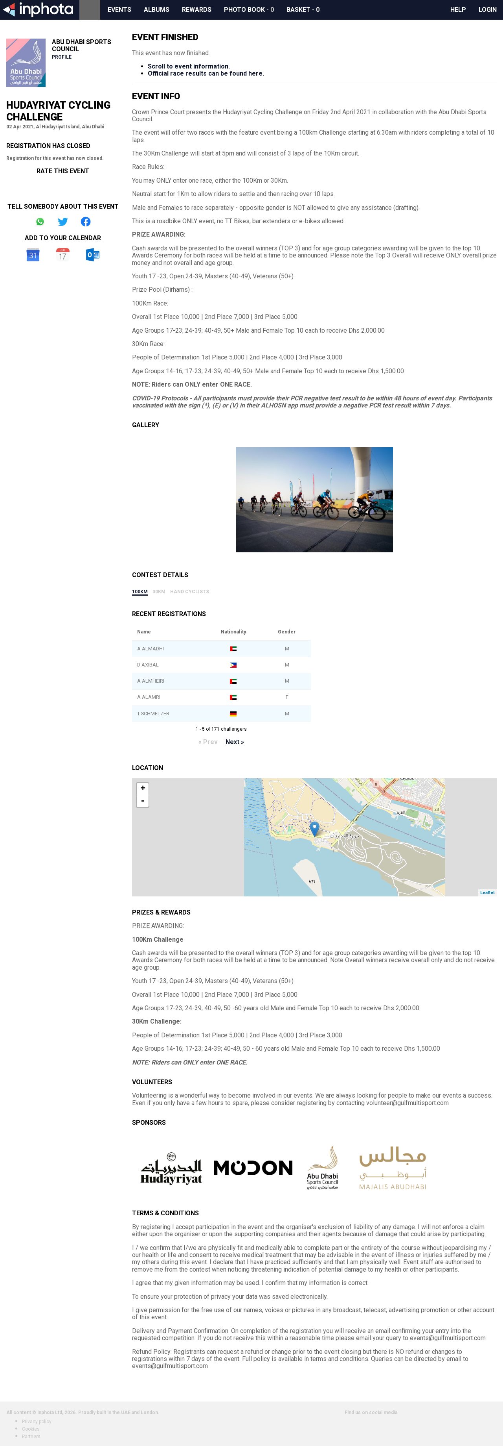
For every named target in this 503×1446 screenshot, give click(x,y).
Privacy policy (36, 1421)
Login (488, 9)
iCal (63, 254)
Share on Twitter (63, 222)
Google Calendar (33, 254)
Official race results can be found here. (206, 73)
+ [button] (142, 789)
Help (458, 9)
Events (119, 9)
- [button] (142, 801)
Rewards (196, 9)
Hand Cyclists (189, 591)
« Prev (208, 742)
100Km (140, 591)
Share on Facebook (86, 222)
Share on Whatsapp (40, 222)
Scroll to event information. (189, 66)
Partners (31, 1436)
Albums (156, 9)
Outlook (92, 254)
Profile (62, 57)
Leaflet (487, 892)
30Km (158, 591)
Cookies (31, 1429)
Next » (235, 742)
